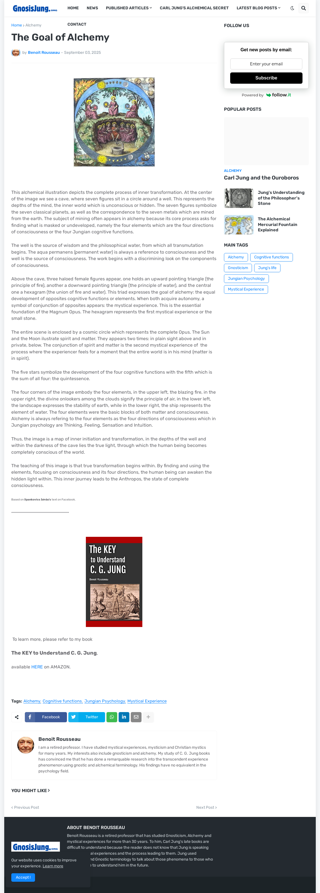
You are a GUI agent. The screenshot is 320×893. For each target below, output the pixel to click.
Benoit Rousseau (59, 739)
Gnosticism (238, 267)
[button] (292, 8)
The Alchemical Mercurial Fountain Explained (277, 224)
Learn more (53, 866)
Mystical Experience (147, 701)
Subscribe (266, 78)
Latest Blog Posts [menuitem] (257, 8)
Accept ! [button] (23, 877)
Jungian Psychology (104, 701)
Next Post (205, 808)
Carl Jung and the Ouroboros (261, 177)
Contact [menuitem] (77, 24)
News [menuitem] (92, 8)
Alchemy (33, 25)
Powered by (266, 95)
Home (16, 25)
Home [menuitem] (73, 8)
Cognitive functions (62, 701)
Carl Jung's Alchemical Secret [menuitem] (194, 8)
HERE (37, 667)
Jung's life (267, 267)
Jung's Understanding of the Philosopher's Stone (281, 198)
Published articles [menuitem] (127, 8)
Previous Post (26, 808)
